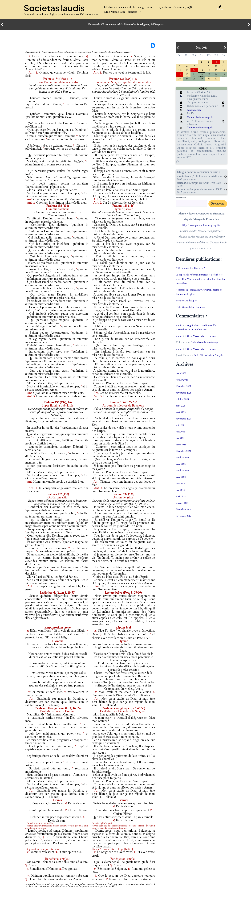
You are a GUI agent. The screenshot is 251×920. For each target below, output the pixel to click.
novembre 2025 (184, 398)
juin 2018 (181, 489)
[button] (137, 11)
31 (216, 80)
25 (223, 75)
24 (216, 75)
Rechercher (181, 199)
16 (208, 71)
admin (179, 326)
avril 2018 (181, 502)
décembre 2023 (184, 457)
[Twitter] (219, 9)
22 (201, 75)
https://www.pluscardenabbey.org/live (201, 226)
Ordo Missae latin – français (120, 11)
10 (216, 66)
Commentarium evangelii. (202, 118)
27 (187, 80)
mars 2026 (181, 379)
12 (179, 71)
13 (187, 71)
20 (187, 75)
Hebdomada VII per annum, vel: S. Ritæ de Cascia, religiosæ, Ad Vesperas (126, 24)
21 (194, 75)
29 (201, 80)
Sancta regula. (195, 111)
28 (194, 80)
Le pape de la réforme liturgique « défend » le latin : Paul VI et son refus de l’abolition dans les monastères (201, 280)
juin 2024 (181, 437)
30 (208, 80)
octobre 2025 (183, 405)
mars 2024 (181, 450)
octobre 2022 (183, 476)
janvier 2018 (183, 508)
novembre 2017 (184, 521)
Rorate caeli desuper (187, 302)
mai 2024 (181, 444)
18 (223, 71)
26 (179, 80)
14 (194, 71)
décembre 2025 (184, 392)
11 (223, 66)
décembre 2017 (184, 515)
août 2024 (181, 431)
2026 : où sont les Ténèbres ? (192, 269)
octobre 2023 (183, 463)
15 (201, 71)
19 (179, 75)
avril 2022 (181, 483)
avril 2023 (181, 470)
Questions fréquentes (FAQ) (171, 7)
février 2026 (182, 385)
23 (208, 75)
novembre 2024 (184, 424)
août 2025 (181, 411)
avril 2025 (181, 418)
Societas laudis (54, 8)
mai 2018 (181, 495)
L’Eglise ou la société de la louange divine (126, 7)
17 (216, 71)
